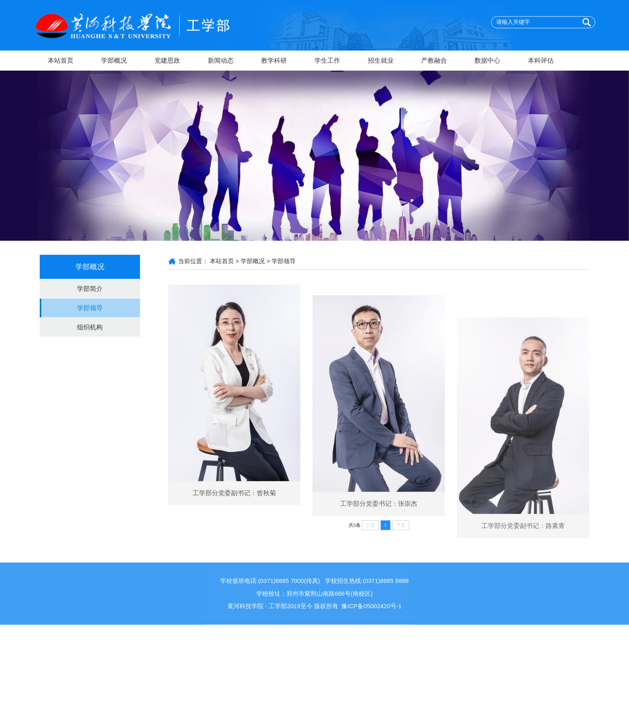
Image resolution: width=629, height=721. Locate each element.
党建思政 (167, 61)
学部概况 (114, 61)
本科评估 (541, 61)
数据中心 (487, 61)
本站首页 (60, 61)
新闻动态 (220, 61)
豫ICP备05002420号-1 (371, 621)
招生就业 (381, 61)
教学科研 (274, 61)
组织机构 (90, 327)
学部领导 (90, 308)
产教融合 (434, 61)
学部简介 (90, 288)
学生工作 (327, 61)
